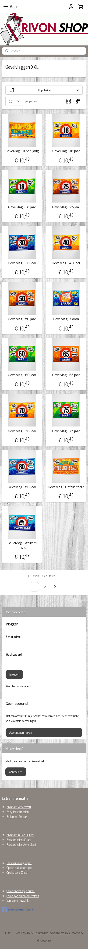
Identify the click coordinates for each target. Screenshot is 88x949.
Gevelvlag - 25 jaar (66, 206)
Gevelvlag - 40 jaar (66, 262)
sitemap (40, 933)
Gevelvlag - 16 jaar (66, 150)
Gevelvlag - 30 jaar (22, 262)
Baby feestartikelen (18, 811)
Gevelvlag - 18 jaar (22, 206)
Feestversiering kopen (19, 862)
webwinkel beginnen (60, 933)
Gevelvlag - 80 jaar (22, 486)
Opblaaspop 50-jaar (17, 872)
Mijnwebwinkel (44, 940)
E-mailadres (13, 636)
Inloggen (14, 674)
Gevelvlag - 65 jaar (66, 374)
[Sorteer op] (44, 90)
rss (46, 933)
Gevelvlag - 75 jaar (66, 430)
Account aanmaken (20, 732)
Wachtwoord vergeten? (19, 686)
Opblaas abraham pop (19, 867)
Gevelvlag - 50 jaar (22, 318)
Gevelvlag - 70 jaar (22, 430)
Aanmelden (15, 771)
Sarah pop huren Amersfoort (23, 895)
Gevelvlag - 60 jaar (22, 374)
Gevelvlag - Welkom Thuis (22, 544)
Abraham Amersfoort (19, 806)
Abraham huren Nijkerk (20, 834)
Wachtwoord (14, 654)
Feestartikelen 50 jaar (19, 839)
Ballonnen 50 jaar (17, 816)
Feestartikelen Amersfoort (21, 844)
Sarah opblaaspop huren (21, 890)
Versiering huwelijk (17, 900)
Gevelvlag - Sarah (66, 318)
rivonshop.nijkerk (17, 909)
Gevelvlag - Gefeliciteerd (66, 486)
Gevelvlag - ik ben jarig (22, 150)
